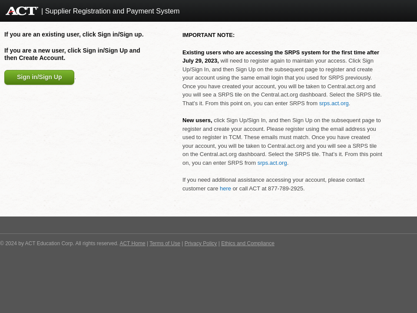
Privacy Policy (201, 243)
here (225, 188)
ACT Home (132, 243)
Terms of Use (164, 243)
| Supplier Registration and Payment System (110, 11)
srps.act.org (334, 103)
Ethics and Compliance (248, 243)
